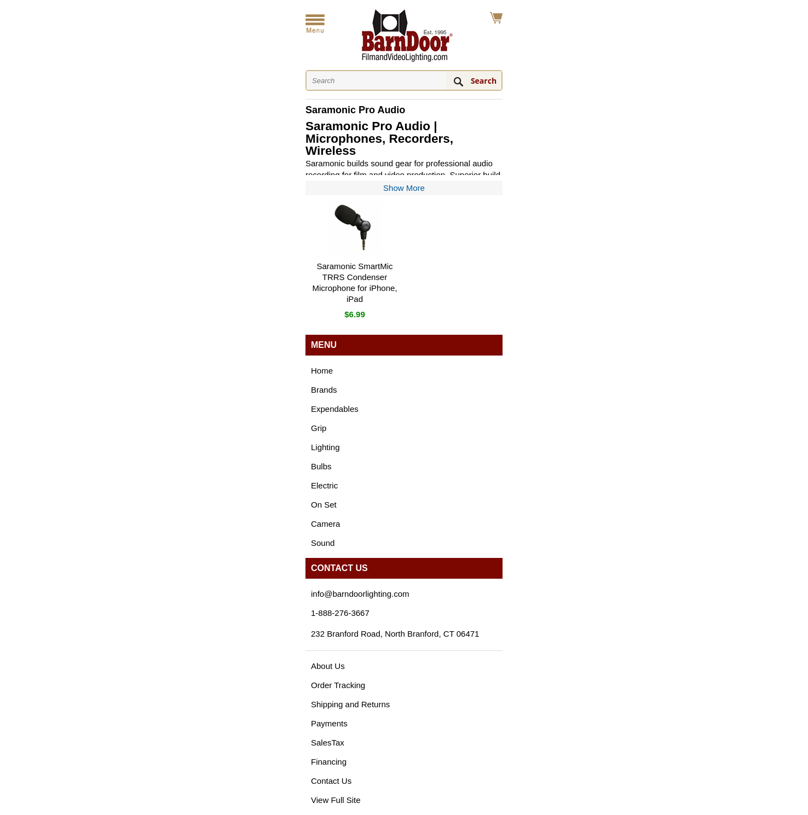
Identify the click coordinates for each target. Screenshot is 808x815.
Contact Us (331, 780)
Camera (325, 523)
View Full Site (336, 800)
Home (322, 370)
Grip (318, 428)
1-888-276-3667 (340, 613)
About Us (328, 666)
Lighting (325, 447)
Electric (324, 485)
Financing (329, 761)
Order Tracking (338, 685)
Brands (324, 389)
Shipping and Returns (350, 704)
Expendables (335, 409)
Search (484, 80)
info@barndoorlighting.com (360, 593)
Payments (329, 723)
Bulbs (321, 466)
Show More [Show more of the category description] (404, 188)
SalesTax (327, 742)
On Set (324, 504)
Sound (322, 543)
